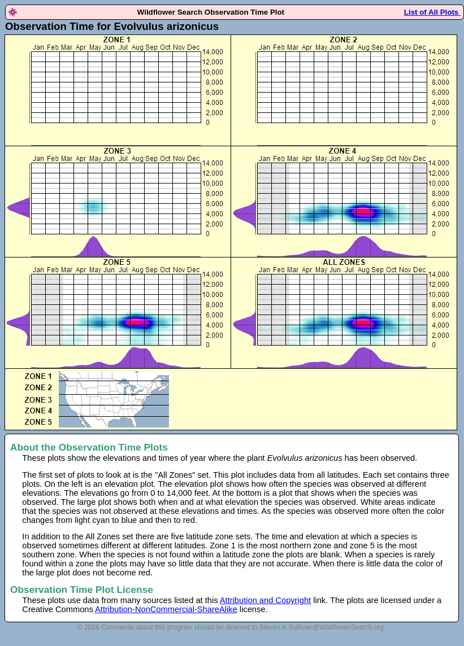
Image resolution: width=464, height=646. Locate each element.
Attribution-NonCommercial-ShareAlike (166, 609)
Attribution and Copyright (265, 600)
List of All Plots (432, 12)
